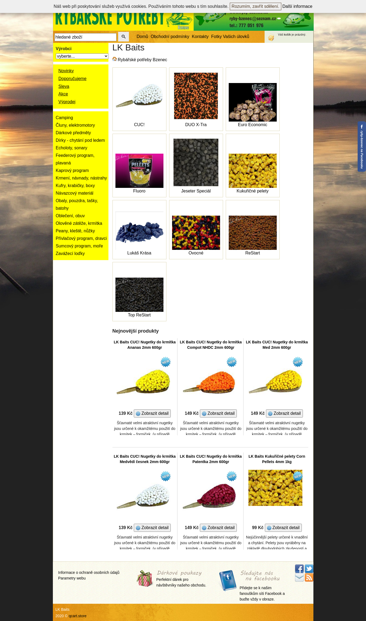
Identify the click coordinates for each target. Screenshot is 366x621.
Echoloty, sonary (71, 148)
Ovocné (196, 253)
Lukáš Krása (139, 253)
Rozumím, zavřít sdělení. (255, 6)
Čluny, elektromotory (75, 125)
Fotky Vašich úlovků (230, 36)
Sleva (64, 86)
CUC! (139, 124)
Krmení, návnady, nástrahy (81, 178)
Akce (63, 94)
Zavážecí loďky (70, 253)
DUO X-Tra (196, 124)
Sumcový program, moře (79, 246)
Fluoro (139, 191)
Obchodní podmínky (170, 36)
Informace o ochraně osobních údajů (88, 572)
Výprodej (67, 101)
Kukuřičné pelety (252, 191)
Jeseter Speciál (196, 191)
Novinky (66, 70)
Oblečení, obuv (70, 215)
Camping (64, 117)
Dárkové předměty (73, 132)
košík (287, 34)
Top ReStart (139, 315)
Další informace (297, 6)
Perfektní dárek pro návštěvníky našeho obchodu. (181, 579)
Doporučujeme (73, 78)
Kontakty (200, 36)
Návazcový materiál (75, 193)
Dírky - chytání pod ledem (80, 140)
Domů (142, 36)
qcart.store (78, 616)
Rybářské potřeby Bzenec (142, 59)
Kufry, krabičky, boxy (75, 185)
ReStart (252, 253)
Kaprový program (72, 170)
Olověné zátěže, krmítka (79, 223)
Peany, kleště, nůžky (75, 231)
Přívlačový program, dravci (81, 238)
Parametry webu (72, 578)
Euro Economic (252, 124)
